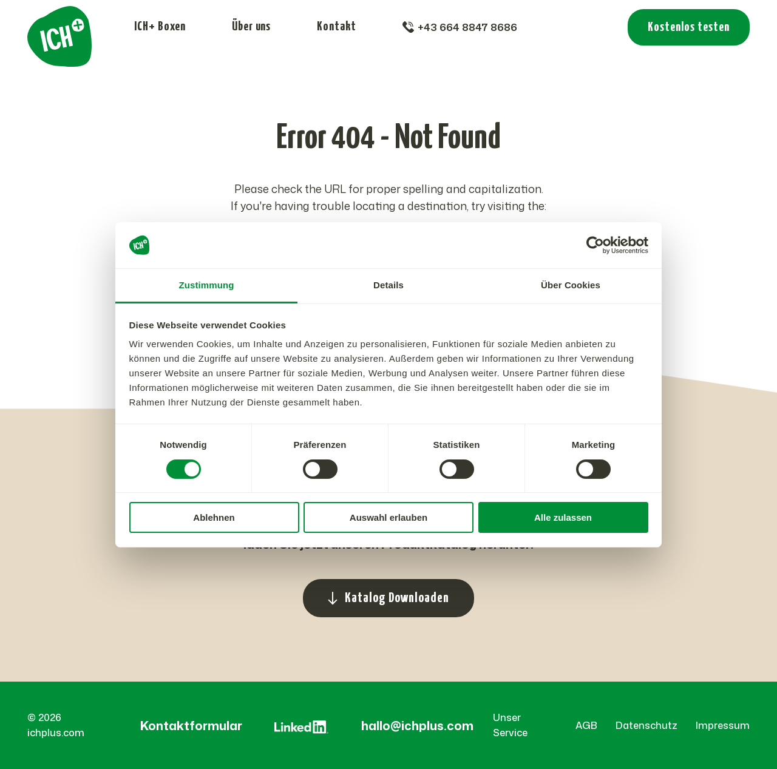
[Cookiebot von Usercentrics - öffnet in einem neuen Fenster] (595, 245)
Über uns (251, 27)
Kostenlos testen (688, 27)
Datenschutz (646, 725)
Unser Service (510, 725)
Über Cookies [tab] (570, 285)
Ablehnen (213, 517)
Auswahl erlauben (388, 517)
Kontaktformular (191, 725)
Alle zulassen (563, 517)
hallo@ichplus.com (417, 725)
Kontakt (336, 27)
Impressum (723, 725)
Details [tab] (388, 285)
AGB (586, 725)
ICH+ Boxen (160, 27)
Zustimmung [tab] (206, 285)
